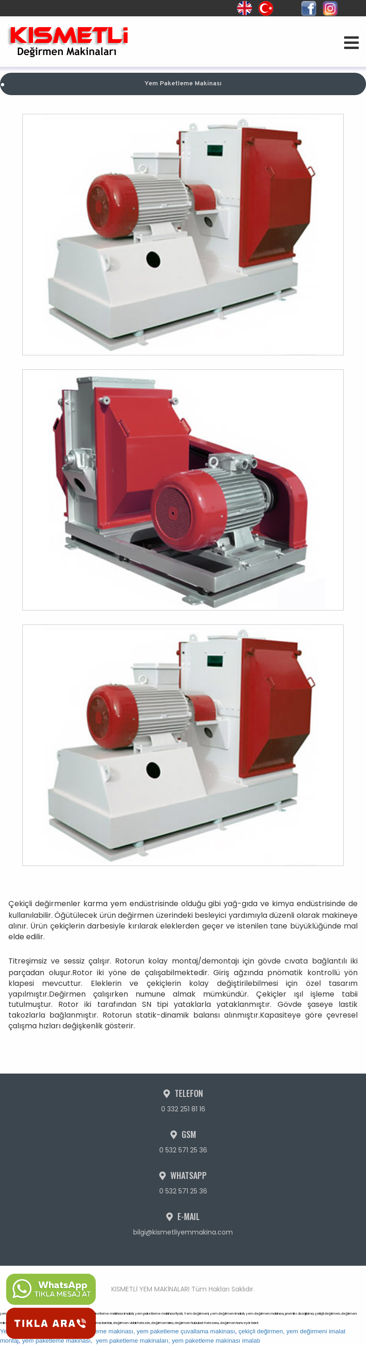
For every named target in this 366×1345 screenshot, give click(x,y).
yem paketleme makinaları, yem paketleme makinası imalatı (178, 1340)
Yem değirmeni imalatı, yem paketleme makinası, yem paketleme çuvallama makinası (117, 1331)
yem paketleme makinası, (57, 1340)
